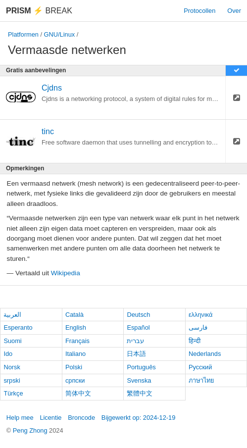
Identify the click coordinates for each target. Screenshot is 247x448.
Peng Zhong (31, 430)
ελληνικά (201, 314)
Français (77, 341)
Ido (7, 353)
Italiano (75, 353)
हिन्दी (194, 341)
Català (74, 314)
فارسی (198, 327)
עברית (135, 341)
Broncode (81, 417)
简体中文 (78, 393)
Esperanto (17, 327)
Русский (200, 367)
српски (75, 380)
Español (138, 327)
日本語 (136, 353)
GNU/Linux (59, 34)
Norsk (11, 367)
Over (234, 10)
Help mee (20, 417)
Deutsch (138, 314)
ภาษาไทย (201, 380)
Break (39, 10)
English (75, 327)
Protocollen (199, 10)
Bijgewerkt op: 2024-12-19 (138, 417)
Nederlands (205, 353)
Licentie (50, 417)
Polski (73, 367)
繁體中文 (139, 393)
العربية (12, 314)
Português (141, 367)
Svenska (139, 380)
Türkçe (13, 393)
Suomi (12, 341)
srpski (11, 380)
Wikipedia (65, 273)
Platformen (23, 34)
